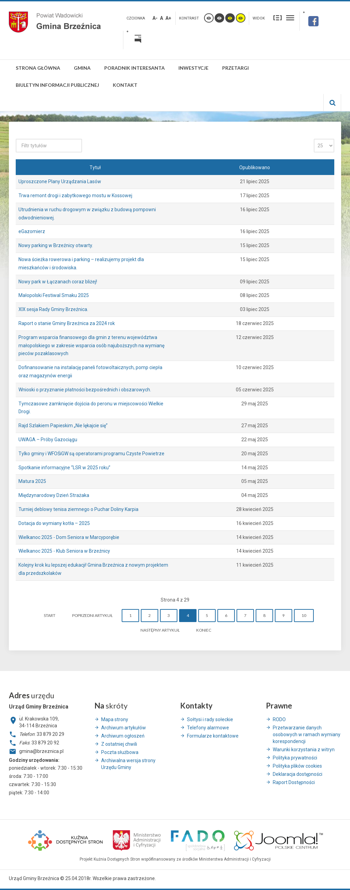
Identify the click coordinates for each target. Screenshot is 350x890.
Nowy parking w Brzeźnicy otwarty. (55, 245)
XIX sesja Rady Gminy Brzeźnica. (53, 309)
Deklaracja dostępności (297, 774)
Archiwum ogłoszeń (123, 736)
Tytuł (95, 167)
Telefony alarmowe (208, 727)
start (49, 615)
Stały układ (277, 17)
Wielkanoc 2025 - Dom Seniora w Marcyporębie (68, 537)
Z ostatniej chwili (119, 744)
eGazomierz (31, 231)
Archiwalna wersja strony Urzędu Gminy (128, 764)
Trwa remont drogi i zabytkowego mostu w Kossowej (75, 195)
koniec (203, 630)
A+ (168, 18)
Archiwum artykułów (123, 727)
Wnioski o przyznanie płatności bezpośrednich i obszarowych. (84, 389)
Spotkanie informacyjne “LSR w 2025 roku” (64, 467)
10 (303, 615)
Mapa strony (114, 719)
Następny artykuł (159, 630)
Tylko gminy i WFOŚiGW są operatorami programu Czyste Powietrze (91, 453)
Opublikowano (254, 167)
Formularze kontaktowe (213, 736)
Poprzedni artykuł (92, 615)
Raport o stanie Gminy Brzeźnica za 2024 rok (66, 323)
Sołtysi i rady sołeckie (210, 719)
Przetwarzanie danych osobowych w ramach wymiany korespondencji (306, 734)
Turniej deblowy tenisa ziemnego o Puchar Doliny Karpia (78, 509)
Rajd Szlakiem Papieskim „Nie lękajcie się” (63, 425)
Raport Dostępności (294, 782)
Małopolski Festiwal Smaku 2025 (53, 295)
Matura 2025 (32, 481)
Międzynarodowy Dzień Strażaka (53, 495)
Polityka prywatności (295, 757)
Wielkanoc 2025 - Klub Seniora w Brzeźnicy (64, 551)
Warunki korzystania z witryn (304, 749)
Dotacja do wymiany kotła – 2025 (54, 523)
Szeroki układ (290, 17)
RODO (279, 719)
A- (155, 18)
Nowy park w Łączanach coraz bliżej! (57, 281)
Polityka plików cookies (297, 766)
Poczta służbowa (119, 752)
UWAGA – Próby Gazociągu (47, 439)
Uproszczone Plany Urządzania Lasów (59, 181)
